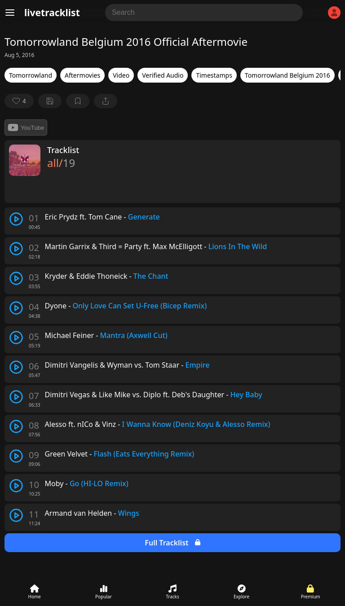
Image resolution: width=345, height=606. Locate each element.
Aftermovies (82, 75)
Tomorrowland (30, 75)
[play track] (16, 219)
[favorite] (19, 101)
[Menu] (10, 12)
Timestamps (214, 75)
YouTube (26, 127)
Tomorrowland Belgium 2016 (287, 75)
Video (121, 75)
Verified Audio (162, 75)
